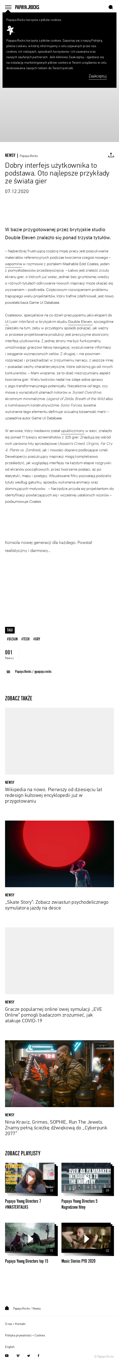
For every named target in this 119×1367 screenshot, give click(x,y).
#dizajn (12, 639)
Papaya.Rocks (29, 156)
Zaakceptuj (98, 76)
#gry (36, 639)
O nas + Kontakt (15, 1324)
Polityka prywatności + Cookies (25, 1335)
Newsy (37, 1308)
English (9, 1347)
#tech (25, 639)
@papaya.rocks (43, 672)
